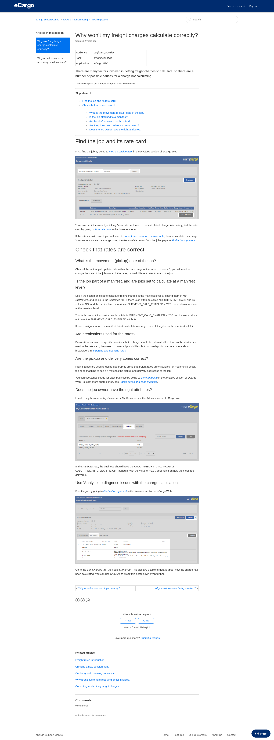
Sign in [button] (253, 6)
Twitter (82, 600)
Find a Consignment (120, 151)
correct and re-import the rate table (144, 236)
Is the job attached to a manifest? (108, 116)
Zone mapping (149, 377)
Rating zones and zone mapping (138, 381)
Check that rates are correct (98, 105)
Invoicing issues (100, 19)
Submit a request (236, 6)
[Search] (212, 19)
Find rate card (103, 229)
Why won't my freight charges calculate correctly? (49, 45)
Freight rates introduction (89, 659)
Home (165, 734)
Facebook (77, 600)
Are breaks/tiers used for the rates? (109, 121)
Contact (231, 734)
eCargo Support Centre (47, 19)
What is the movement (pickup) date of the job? (116, 112)
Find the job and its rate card (99, 100)
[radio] (128, 620)
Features (179, 734)
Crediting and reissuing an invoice (95, 673)
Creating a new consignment (92, 666)
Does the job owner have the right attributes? (115, 129)
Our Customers (198, 734)
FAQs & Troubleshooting (75, 19)
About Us (216, 734)
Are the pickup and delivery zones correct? (114, 125)
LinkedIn (88, 600)
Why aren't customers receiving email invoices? (52, 60)
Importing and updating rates (109, 350)
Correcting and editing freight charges (97, 686)
